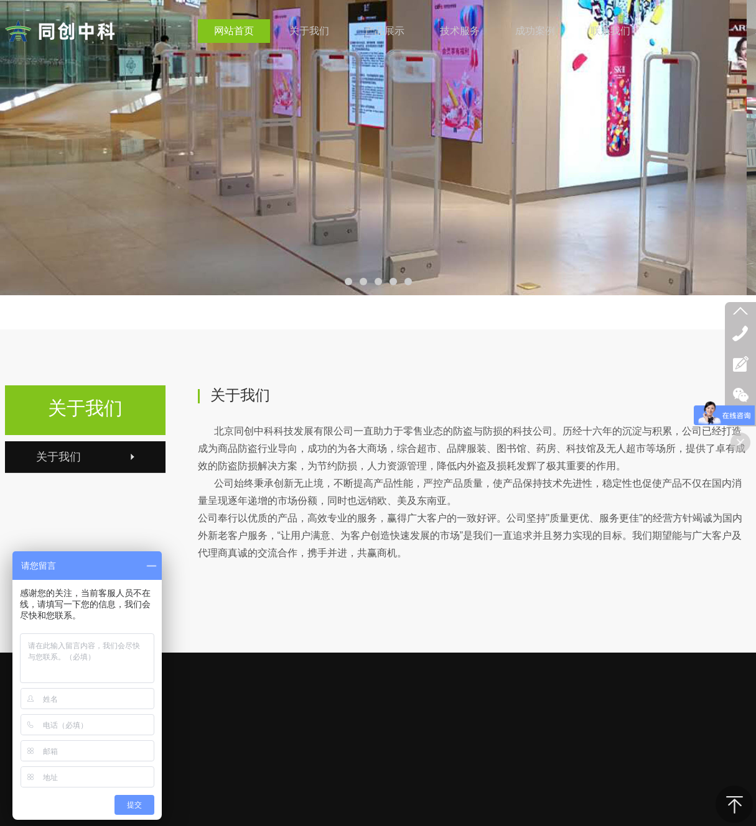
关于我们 (85, 408)
